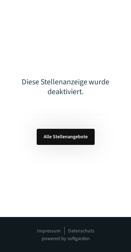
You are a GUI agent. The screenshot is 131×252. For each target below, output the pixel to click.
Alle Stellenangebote (66, 136)
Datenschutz (81, 230)
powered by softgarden (66, 238)
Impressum (49, 230)
